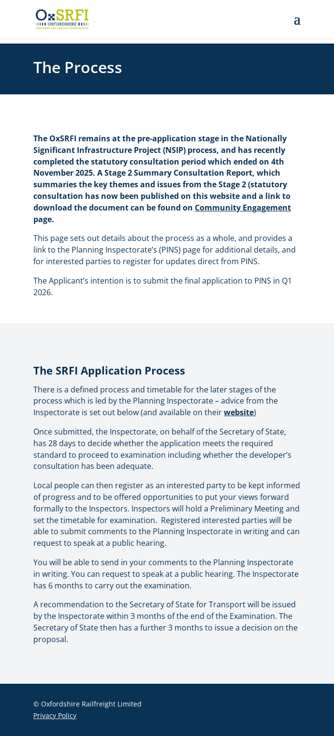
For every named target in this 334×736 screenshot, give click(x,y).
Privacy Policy (54, 715)
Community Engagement (243, 207)
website (239, 412)
